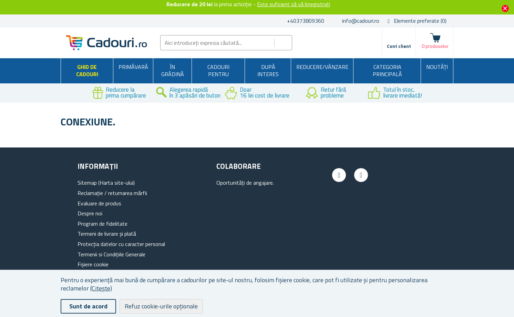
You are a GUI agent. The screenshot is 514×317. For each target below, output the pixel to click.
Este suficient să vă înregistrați (293, 4)
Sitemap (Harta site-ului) (106, 182)
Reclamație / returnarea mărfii (112, 193)
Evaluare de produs (99, 203)
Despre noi (90, 213)
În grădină (172, 71)
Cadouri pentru (218, 71)
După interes (268, 71)
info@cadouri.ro (360, 21)
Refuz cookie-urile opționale (161, 306)
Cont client (399, 46)
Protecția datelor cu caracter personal (121, 244)
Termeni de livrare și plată (107, 233)
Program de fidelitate (102, 223)
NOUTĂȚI (437, 67)
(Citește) (101, 288)
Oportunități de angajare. (245, 182)
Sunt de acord (88, 306)
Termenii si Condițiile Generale (111, 254)
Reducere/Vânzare (322, 67)
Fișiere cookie (93, 264)
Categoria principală (387, 71)
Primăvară (133, 67)
